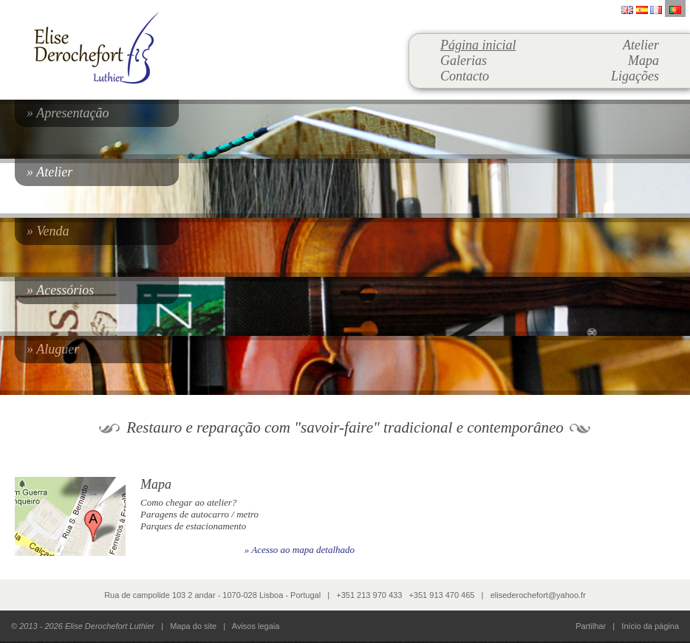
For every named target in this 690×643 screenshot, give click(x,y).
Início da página (650, 626)
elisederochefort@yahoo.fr (538, 595)
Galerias (463, 60)
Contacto (464, 76)
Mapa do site (193, 626)
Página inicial (478, 45)
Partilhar (590, 626)
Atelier (641, 45)
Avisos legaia (256, 626)
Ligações (635, 76)
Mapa (643, 60)
